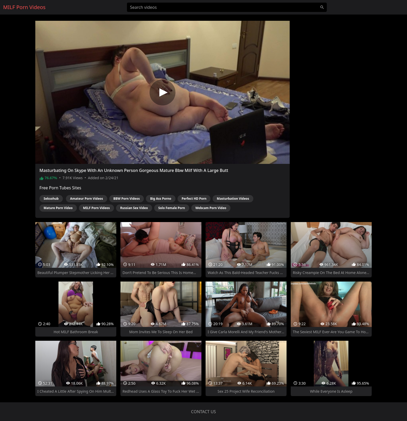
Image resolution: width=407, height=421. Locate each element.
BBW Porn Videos (126, 198)
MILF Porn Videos (96, 208)
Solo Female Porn (171, 208)
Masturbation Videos (233, 198)
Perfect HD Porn (194, 198)
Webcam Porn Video (210, 208)
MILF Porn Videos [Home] (24, 7)
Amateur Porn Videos (86, 198)
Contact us (203, 412)
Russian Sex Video (134, 208)
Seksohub (51, 198)
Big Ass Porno (160, 198)
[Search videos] (227, 7)
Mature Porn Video (58, 208)
